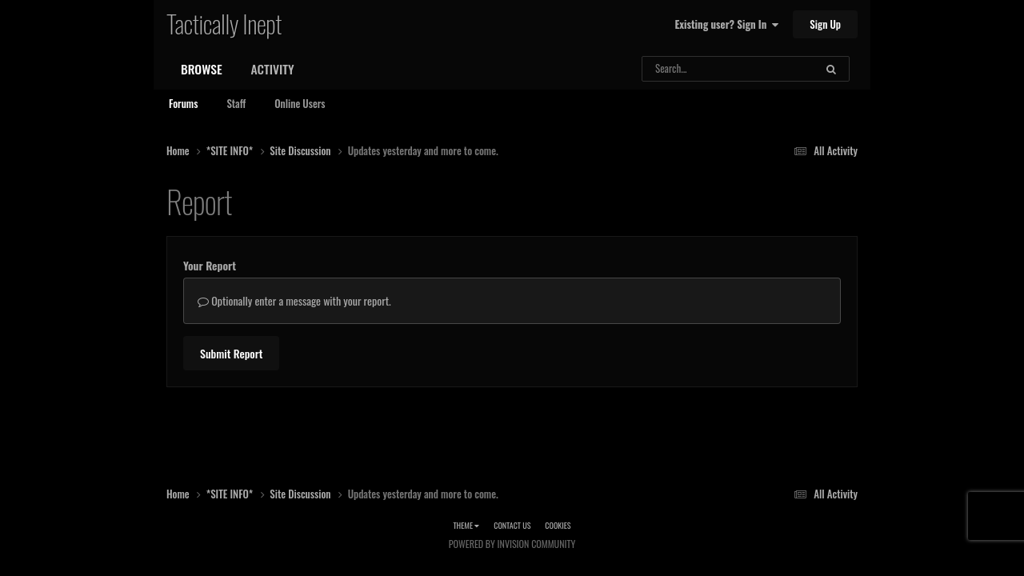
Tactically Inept (224, 23)
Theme (466, 525)
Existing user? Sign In (726, 24)
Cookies (557, 525)
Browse (201, 68)
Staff (236, 103)
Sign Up (825, 24)
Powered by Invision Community (512, 543)
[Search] (692, 69)
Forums (183, 103)
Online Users (299, 103)
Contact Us (512, 525)
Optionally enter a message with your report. (294, 300)
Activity (272, 68)
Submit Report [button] (231, 353)
